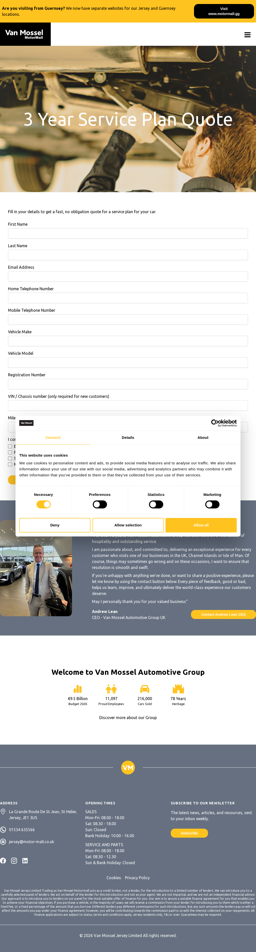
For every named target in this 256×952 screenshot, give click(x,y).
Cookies (113, 877)
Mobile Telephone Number (31, 310)
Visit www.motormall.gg (224, 11)
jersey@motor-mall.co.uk (31, 841)
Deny (55, 525)
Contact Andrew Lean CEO (223, 614)
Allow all (201, 525)
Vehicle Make (20, 332)
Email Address (21, 267)
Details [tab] (128, 437)
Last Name (17, 245)
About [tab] (203, 437)
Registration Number (27, 375)
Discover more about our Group (128, 717)
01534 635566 (22, 829)
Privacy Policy (137, 877)
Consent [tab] (53, 437)
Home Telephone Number (31, 288)
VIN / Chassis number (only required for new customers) (58, 396)
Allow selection (128, 525)
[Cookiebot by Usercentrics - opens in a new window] (215, 423)
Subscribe (189, 833)
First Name (18, 224)
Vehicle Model (20, 353)
